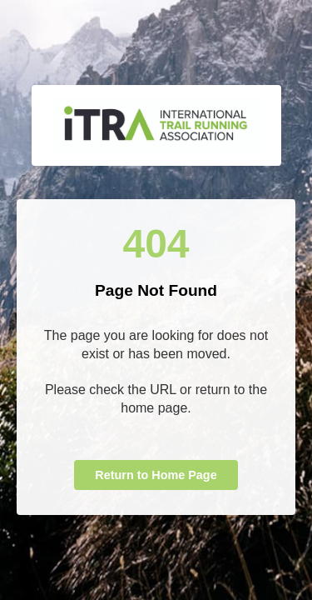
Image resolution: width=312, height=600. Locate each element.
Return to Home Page (155, 475)
